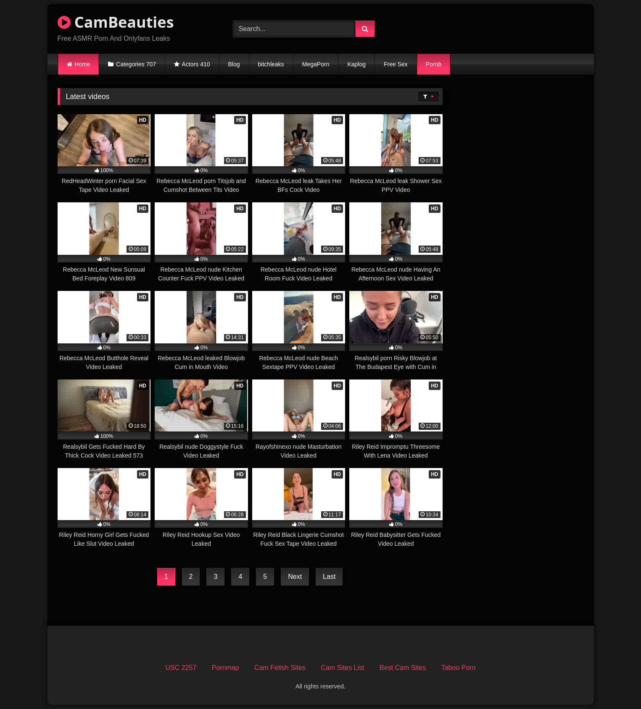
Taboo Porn (458, 667)
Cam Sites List (342, 667)
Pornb (433, 64)
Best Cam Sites (403, 667)
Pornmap (225, 667)
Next (295, 576)
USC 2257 (180, 667)
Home (82, 64)
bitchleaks (271, 64)
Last (329, 576)
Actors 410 (196, 64)
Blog (234, 64)
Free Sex (396, 64)
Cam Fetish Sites (280, 667)
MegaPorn (316, 64)
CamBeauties (116, 22)
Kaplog (356, 64)
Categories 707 (136, 64)
